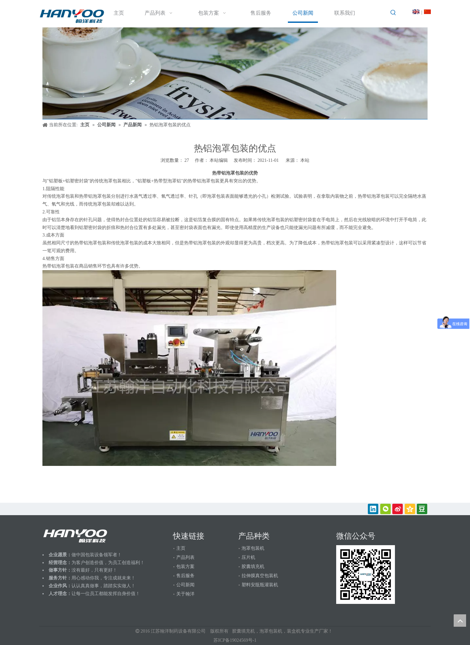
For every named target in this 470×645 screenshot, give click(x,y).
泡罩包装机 (253, 548)
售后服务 (185, 575)
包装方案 (185, 566)
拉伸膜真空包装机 (260, 575)
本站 (304, 160)
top (460, 620)
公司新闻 (185, 584)
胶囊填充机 (253, 566)
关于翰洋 (185, 593)
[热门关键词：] (393, 12)
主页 (180, 548)
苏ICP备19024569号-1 (234, 640)
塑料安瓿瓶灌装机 (260, 584)
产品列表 (185, 557)
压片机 (248, 557)
